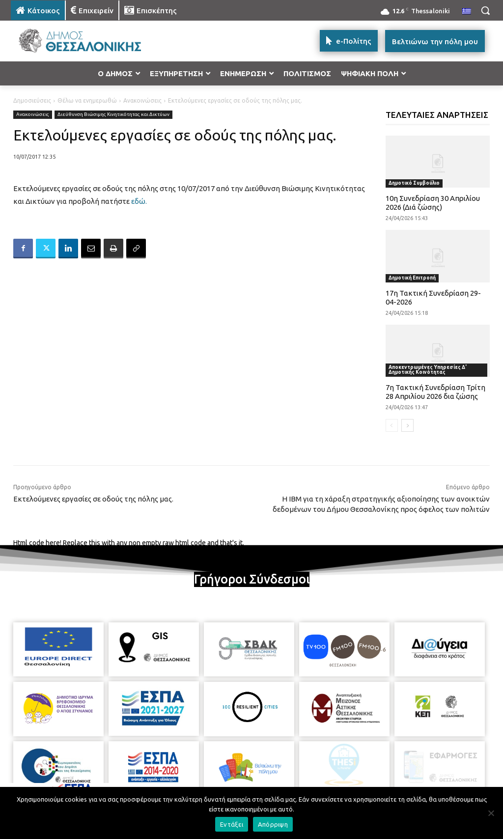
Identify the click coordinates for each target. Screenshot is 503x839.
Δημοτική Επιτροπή (412, 277)
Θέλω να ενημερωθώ (87, 100)
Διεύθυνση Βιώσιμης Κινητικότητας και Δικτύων (113, 115)
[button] (485, 10)
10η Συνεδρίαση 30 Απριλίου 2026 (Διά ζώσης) (433, 202)
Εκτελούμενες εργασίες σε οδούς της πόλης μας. (93, 499)
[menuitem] (467, 12)
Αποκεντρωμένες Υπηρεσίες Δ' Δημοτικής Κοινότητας (428, 369)
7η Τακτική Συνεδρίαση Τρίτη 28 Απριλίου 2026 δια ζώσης (435, 391)
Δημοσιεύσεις (32, 100)
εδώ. (139, 201)
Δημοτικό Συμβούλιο (414, 183)
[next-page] (407, 425)
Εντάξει (231, 824)
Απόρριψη (273, 824)
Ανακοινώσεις (142, 100)
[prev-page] (392, 425)
